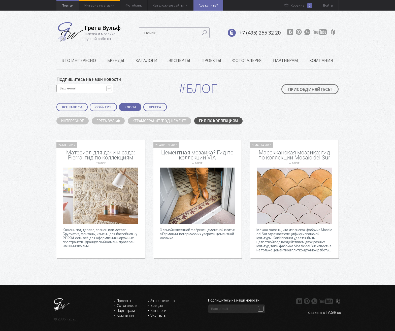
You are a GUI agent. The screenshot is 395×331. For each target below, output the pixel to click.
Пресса (155, 107)
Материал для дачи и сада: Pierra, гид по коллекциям (100, 155)
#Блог (197, 88)
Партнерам (285, 60)
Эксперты (179, 60)
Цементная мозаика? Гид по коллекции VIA (197, 155)
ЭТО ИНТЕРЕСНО (79, 60)
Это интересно (162, 301)
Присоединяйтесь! (310, 89)
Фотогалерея (247, 60)
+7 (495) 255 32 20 (260, 32)
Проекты (211, 60)
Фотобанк (133, 5)
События (103, 107)
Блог (102, 163)
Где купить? (208, 5)
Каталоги (146, 60)
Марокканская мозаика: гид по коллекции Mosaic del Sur (294, 155)
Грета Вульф (108, 121)
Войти (328, 5)
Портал (68, 5)
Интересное (72, 121)
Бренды (115, 60)
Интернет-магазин (99, 5)
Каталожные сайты (168, 5)
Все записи (72, 107)
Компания (321, 60)
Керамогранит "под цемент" (159, 121)
